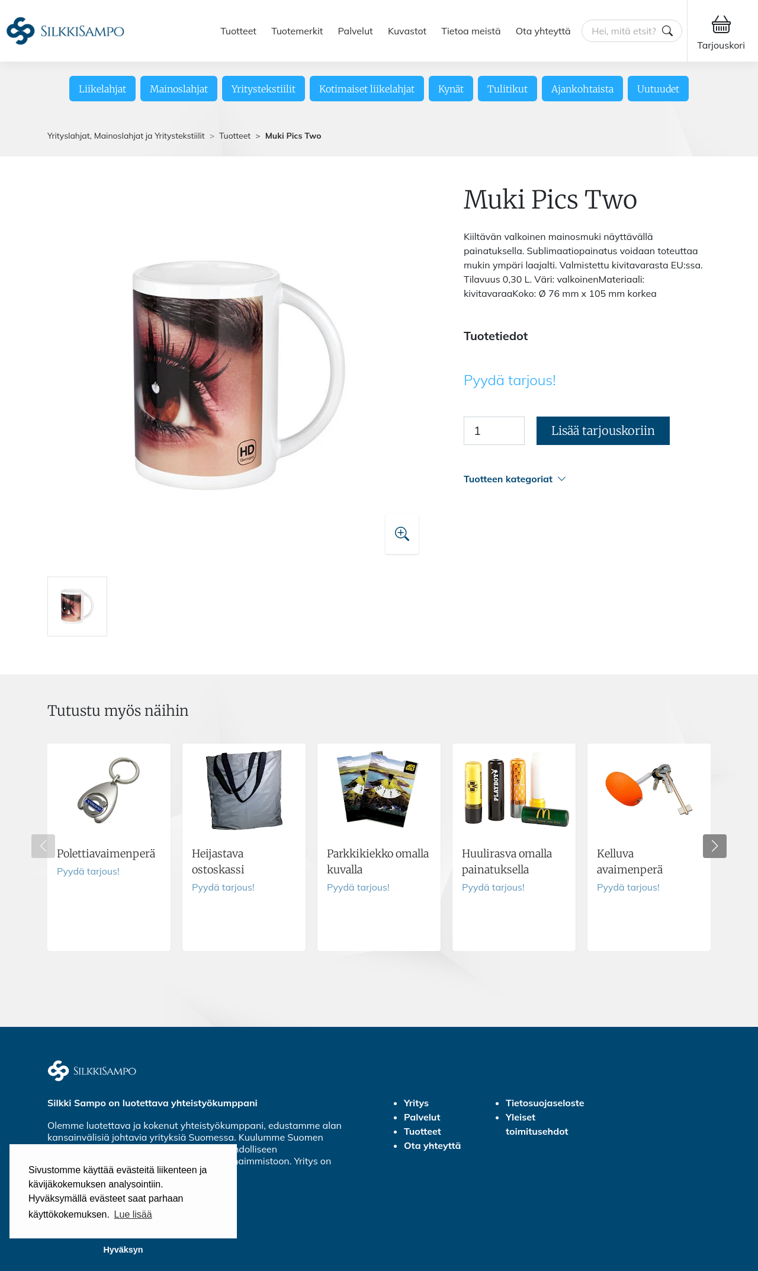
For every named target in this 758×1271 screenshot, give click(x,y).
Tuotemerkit (297, 31)
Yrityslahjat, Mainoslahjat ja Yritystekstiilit (126, 135)
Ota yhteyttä (543, 31)
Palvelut (355, 31)
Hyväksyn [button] (123, 1249)
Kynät (451, 89)
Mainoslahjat (179, 89)
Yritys (416, 1103)
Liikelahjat (102, 89)
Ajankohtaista (582, 89)
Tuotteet (238, 31)
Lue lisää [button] (133, 1214)
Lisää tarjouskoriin (603, 430)
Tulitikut (507, 89)
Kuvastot (407, 31)
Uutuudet (658, 89)
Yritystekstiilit (264, 89)
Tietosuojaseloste (545, 1103)
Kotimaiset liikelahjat (367, 89)
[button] (587, 479)
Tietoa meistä (470, 31)
